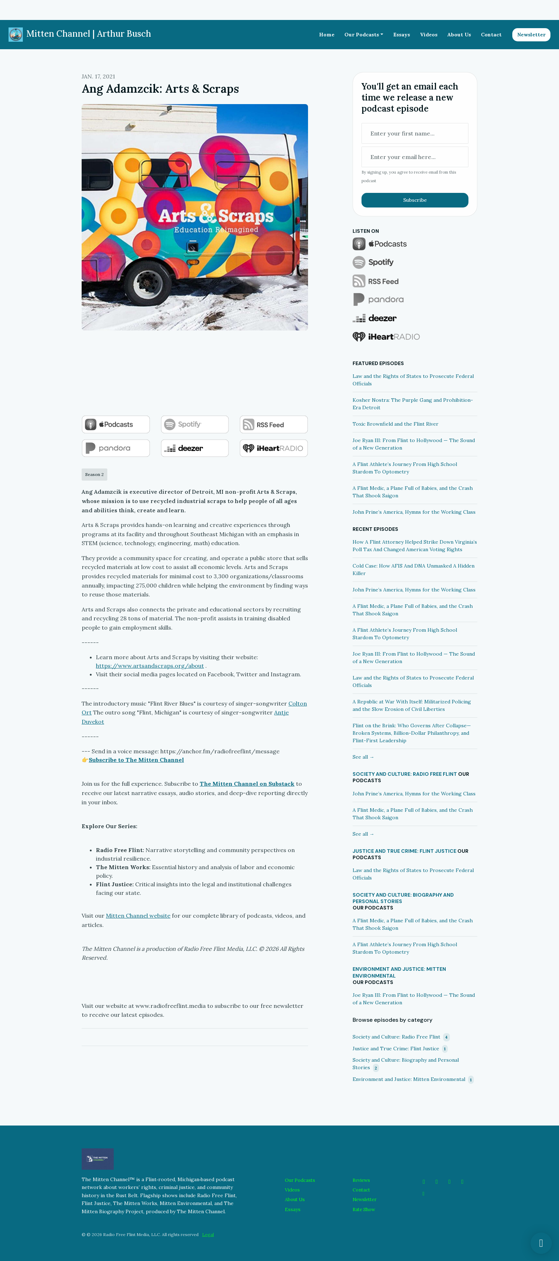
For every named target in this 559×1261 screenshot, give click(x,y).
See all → (363, 757)
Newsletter (531, 34)
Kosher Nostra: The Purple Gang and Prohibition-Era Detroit (413, 404)
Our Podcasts (361, 34)
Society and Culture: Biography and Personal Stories (403, 898)
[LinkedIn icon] (462, 1181)
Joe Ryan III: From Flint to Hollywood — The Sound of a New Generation (414, 444)
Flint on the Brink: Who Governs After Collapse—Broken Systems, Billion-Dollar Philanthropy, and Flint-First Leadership (412, 733)
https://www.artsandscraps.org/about (150, 665)
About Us (459, 34)
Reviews (361, 1180)
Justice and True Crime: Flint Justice (404, 851)
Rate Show (364, 1209)
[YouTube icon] (449, 1181)
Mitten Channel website (138, 915)
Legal (208, 1234)
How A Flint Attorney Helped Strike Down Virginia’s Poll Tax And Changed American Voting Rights (415, 546)
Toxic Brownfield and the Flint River (396, 424)
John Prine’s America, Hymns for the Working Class (414, 512)
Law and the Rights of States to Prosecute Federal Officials (413, 380)
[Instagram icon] (436, 1181)
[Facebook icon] (423, 1181)
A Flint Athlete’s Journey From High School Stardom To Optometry (405, 468)
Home (326, 34)
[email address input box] (414, 157)
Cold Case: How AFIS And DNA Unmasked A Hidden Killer (414, 569)
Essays (401, 34)
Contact (491, 34)
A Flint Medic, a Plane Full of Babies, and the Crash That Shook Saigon (413, 492)
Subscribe (415, 200)
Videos (428, 34)
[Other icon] (424, 1194)
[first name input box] (414, 133)
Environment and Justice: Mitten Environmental (399, 972)
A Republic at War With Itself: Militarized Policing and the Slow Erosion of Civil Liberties (412, 705)
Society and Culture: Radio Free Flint (405, 774)
